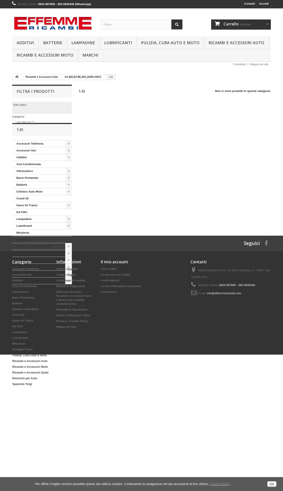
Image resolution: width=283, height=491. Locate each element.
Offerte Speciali (66, 348)
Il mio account (114, 341)
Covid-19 (22, 211)
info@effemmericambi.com (224, 372)
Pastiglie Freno (26, 252)
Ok (272, 484)
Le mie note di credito (115, 353)
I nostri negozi (66, 353)
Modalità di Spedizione (71, 388)
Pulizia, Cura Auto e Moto (170, 42)
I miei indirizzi (110, 359)
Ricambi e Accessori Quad (34, 279)
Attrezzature (24, 183)
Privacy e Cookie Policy (72, 400)
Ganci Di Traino (26, 218)
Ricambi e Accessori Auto (236, 42)
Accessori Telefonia (29, 156)
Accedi (264, 3)
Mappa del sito (259, 64)
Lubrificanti (118, 42)
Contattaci (239, 64)
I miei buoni (109, 371)
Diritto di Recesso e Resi (73, 394)
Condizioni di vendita (70, 359)
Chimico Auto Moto (29, 204)
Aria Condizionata (28, 177)
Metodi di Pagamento (70, 365)
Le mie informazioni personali (121, 365)
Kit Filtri (21, 225)
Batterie (52, 42)
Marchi (90, 55)
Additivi (25, 42)
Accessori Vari (26, 163)
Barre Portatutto (27, 190)
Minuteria (22, 245)
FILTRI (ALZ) (25, 122)
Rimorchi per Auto (28, 286)
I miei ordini (109, 348)
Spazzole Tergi (26, 293)
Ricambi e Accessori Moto (45, 55)
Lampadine (83, 42)
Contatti (249, 3)
